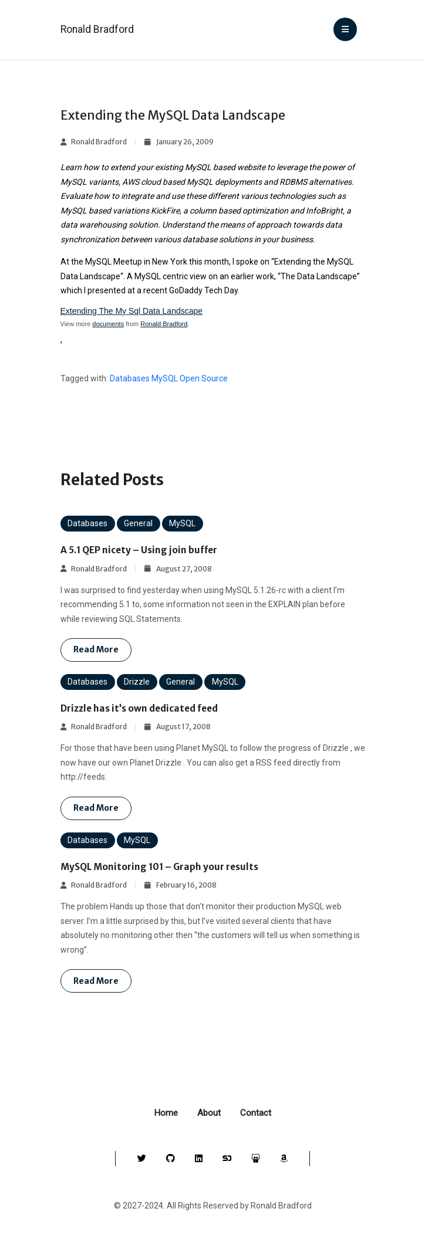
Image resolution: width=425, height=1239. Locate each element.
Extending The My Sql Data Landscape (131, 311)
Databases (130, 378)
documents (108, 323)
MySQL (164, 378)
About (209, 1113)
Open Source (204, 378)
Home (166, 1113)
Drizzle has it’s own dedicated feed (139, 708)
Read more (96, 649)
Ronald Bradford (97, 29)
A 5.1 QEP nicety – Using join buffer (139, 550)
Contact (255, 1113)
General (138, 523)
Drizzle (137, 681)
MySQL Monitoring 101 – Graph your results (159, 866)
